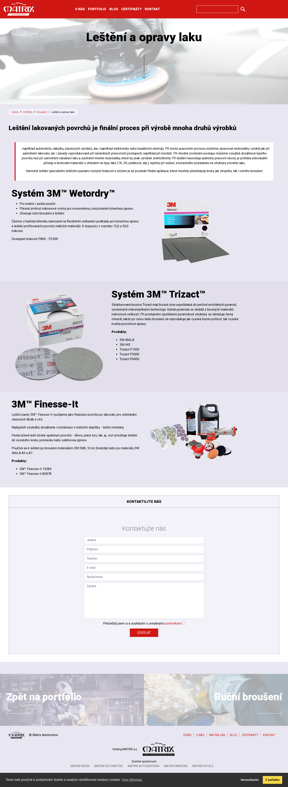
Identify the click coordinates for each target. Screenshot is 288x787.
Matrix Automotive (108, 766)
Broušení (42, 112)
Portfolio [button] (97, 9)
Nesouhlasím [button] (250, 779)
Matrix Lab (217, 735)
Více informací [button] (132, 779)
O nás (200, 735)
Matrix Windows (176, 766)
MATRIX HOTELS (203, 766)
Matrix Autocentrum (143, 766)
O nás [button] (80, 9)
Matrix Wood (80, 766)
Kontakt (152, 9)
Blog (113, 9)
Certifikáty (131, 9)
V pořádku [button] (272, 779)
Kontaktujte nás (144, 501)
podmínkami (173, 623)
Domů (15, 112)
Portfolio (27, 112)
